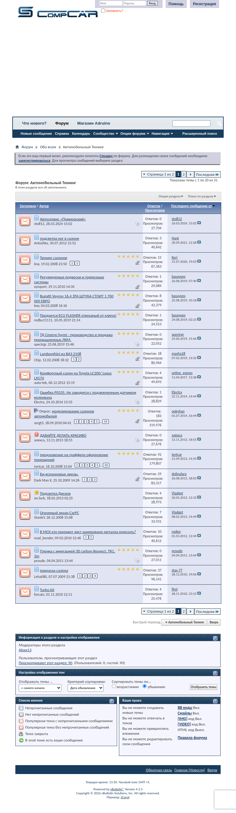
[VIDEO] (184, 724)
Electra (39, 402)
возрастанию (125, 686)
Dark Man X (43, 480)
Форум (62, 123)
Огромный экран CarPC (59, 512)
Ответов (153, 206)
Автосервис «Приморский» (63, 219)
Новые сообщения (36, 133)
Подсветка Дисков (55, 493)
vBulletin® (117, 789)
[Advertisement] (118, 69)
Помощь (176, 4)
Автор (44, 206)
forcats (39, 594)
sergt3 (38, 422)
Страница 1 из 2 (160, 174)
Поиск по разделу (200, 196)
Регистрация (204, 4)
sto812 (39, 224)
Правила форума (192, 737)
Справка (62, 133)
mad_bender (43, 538)
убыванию (154, 686)
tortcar (39, 466)
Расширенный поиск (200, 133)
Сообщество (103, 133)
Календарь (81, 133)
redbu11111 (43, 320)
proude (39, 561)
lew (36, 264)
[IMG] (182, 718)
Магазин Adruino (93, 123)
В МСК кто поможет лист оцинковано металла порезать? (88, 531)
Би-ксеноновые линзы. (59, 474)
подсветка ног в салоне (59, 238)
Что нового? (34, 123)
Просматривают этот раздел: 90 (45, 662)
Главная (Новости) (190, 770)
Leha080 (40, 577)
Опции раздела (169, 196)
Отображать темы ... (36, 681)
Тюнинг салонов (53, 257)
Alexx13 (25, 650)
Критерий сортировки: (87, 681)
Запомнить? (112, 11)
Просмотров (155, 210)
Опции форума (132, 133)
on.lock (39, 498)
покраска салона (54, 570)
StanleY (39, 517)
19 (105, 422)
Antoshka (41, 243)
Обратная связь (159, 770)
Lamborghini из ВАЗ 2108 (60, 353)
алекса (39, 440)
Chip (37, 360)
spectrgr (40, 344)
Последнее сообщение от (193, 206)
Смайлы (185, 713)
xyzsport (40, 287)
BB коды (185, 707)
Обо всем (48, 147)
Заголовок (28, 206)
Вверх (214, 622)
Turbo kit (47, 589)
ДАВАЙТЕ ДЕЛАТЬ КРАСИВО (63, 435)
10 (106, 465)
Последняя (207, 174)
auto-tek (40, 383)
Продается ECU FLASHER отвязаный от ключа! (78, 315)
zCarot (125, 797)
